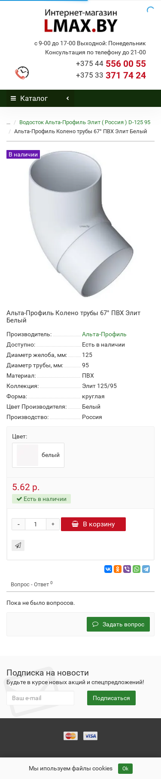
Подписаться (111, 698)
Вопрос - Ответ (32, 584)
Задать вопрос (118, 624)
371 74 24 (111, 75)
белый (38, 455)
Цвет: (19, 436)
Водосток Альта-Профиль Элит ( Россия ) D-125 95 (84, 122)
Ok (125, 769)
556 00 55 (111, 64)
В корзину (93, 524)
